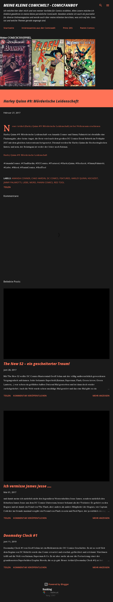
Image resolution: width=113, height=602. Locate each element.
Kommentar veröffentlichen (30, 395)
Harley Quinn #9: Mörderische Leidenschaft (25, 155)
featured (65, 178)
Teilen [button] (7, 187)
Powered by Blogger (56, 584)
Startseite (9, 28)
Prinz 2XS (67, 28)
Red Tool (59, 182)
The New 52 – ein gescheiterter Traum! (37, 363)
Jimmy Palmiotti (13, 182)
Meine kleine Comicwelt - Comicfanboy (41, 5)
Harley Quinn (78, 178)
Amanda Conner (21, 178)
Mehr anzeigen (101, 395)
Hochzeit (93, 178)
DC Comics (52, 178)
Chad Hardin (38, 178)
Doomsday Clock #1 (20, 535)
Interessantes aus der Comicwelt (38, 28)
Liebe (25, 182)
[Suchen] (100, 5)
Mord (32, 182)
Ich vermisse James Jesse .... (27, 486)
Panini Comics (87, 28)
